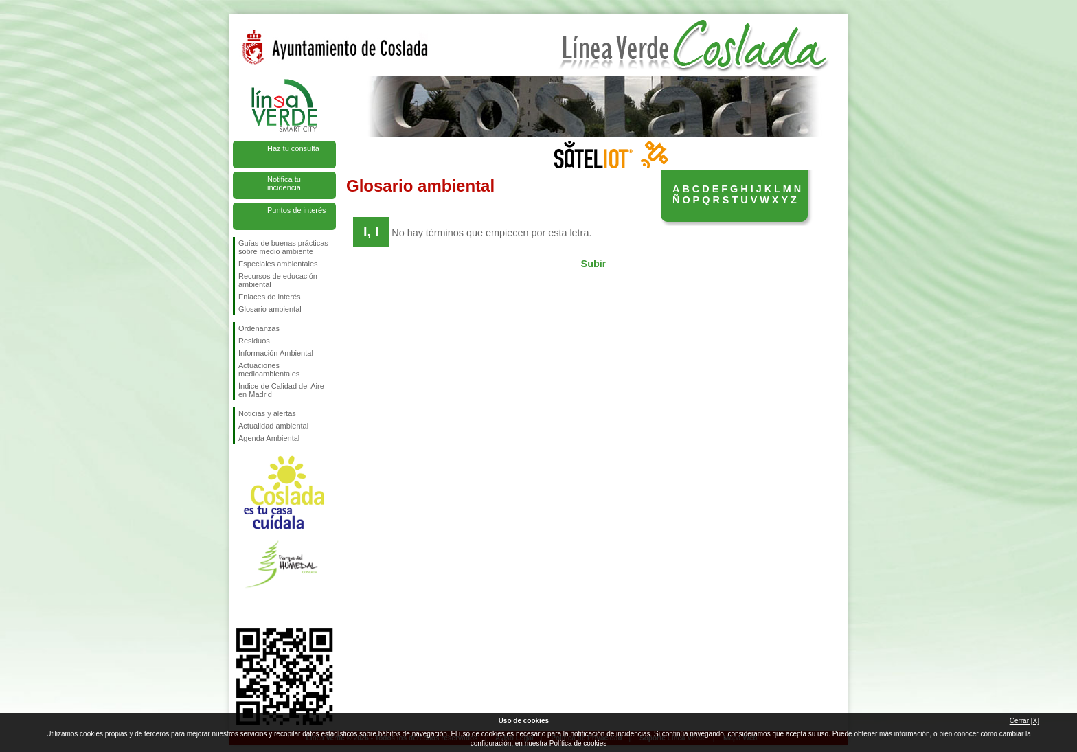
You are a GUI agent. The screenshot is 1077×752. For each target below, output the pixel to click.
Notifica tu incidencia (284, 183)
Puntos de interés (296, 210)
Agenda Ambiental (268, 438)
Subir (593, 263)
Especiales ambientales (278, 264)
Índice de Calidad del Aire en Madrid (281, 390)
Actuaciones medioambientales (268, 369)
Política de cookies (577, 743)
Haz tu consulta (293, 148)
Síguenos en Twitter (264, 606)
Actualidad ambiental (273, 426)
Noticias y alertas (267, 413)
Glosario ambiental (270, 309)
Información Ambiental (275, 353)
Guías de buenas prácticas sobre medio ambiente (283, 247)
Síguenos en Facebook (241, 606)
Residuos (254, 341)
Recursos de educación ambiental (277, 280)
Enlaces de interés (269, 297)
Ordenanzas (259, 328)
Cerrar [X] (1024, 721)
